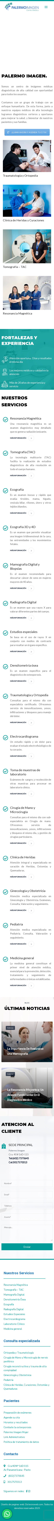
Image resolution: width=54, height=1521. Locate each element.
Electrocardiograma (14, 1319)
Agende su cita (12, 1417)
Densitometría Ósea (15, 1299)
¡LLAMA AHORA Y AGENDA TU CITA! (27, 132)
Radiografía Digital (14, 1309)
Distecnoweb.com (34, 1504)
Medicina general (13, 1329)
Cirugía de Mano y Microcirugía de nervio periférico (26, 1359)
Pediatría (8, 1380)
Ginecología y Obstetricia (17, 1375)
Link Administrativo (14, 1437)
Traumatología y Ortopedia (20, 175)
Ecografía (9, 1304)
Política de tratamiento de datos (21, 1442)
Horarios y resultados (16, 1422)
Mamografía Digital (14, 1294)
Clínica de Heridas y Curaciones (23, 220)
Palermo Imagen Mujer (16, 1432)
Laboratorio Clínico (14, 1324)
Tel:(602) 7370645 (19, 1158)
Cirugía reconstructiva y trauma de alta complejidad (25, 1368)
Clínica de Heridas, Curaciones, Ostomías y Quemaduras (26, 1387)
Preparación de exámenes (17, 1412)
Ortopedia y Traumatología (19, 1352)
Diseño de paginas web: (13, 1504)
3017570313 (14, 1482)
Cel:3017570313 (18, 1162)
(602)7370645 (16, 1476)
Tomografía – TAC (14, 266)
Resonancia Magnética (17, 313)
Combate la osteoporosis (17, 1427)
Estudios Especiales (14, 1314)
